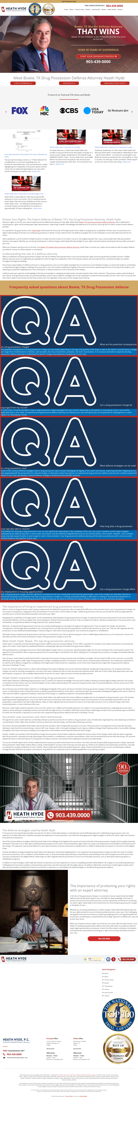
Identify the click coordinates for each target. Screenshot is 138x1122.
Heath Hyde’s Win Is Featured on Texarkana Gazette (113, 147)
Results (87, 9)
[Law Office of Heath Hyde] (50, 1018)
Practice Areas (79, 9)
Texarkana (78, 1075)
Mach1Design (83, 1096)
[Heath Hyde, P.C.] (50, 984)
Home (66, 9)
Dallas (61, 1075)
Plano (65, 1075)
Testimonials (96, 9)
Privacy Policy (69, 1096)
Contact (119, 9)
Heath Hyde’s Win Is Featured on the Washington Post (24, 194)
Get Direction (50, 1048)
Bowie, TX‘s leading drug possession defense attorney (60, 247)
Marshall (84, 1075)
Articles (103, 9)
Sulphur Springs (91, 1075)
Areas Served (112, 9)
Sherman (72, 1075)
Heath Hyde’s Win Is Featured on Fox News (65, 147)
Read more (36, 171)
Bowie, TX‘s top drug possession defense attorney (97, 222)
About (71, 9)
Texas (57, 1075)
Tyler (68, 1075)
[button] (6, 111)
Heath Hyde (36, 230)
